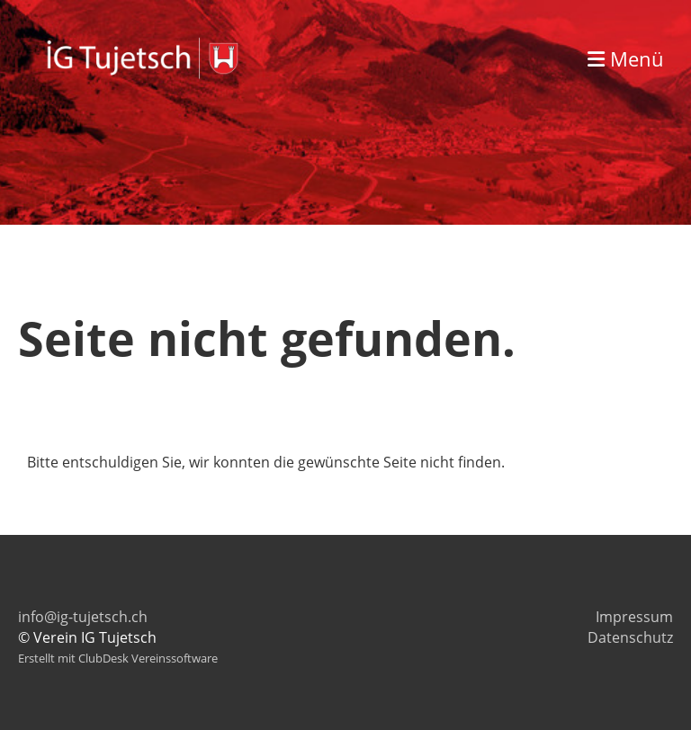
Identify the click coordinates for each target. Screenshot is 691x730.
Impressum (634, 617)
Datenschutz (630, 637)
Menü (626, 58)
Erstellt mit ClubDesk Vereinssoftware (118, 658)
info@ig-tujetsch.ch (83, 617)
